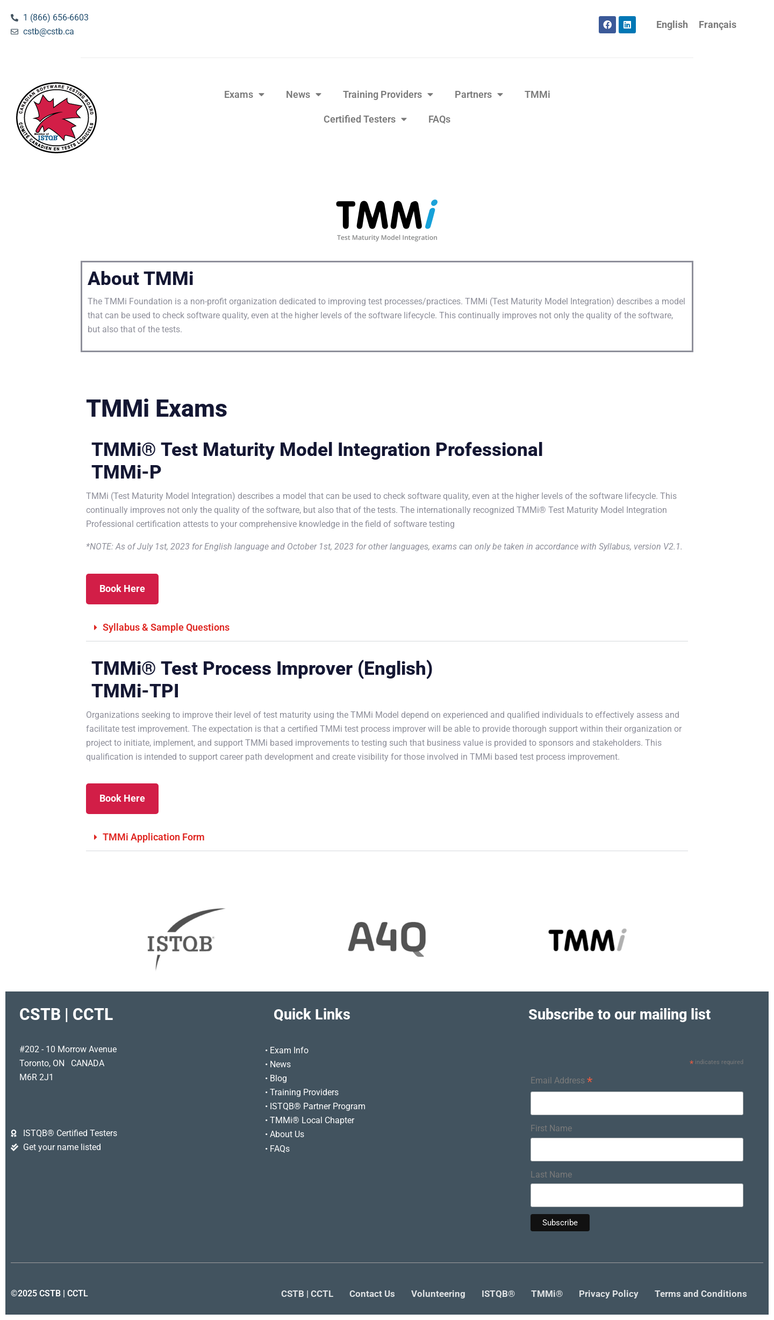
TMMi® (547, 1293)
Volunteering (438, 1293)
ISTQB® (498, 1293)
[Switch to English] (672, 25)
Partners (479, 94)
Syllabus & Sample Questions (166, 627)
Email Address (561, 1081)
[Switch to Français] (717, 25)
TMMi (537, 94)
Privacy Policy (609, 1293)
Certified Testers (365, 119)
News (303, 94)
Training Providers (388, 94)
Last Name (551, 1174)
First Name (551, 1128)
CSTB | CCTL (307, 1293)
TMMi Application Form (154, 837)
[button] (387, 628)
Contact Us (372, 1293)
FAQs (439, 119)
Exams (244, 94)
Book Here (122, 588)
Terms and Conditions (701, 1293)
